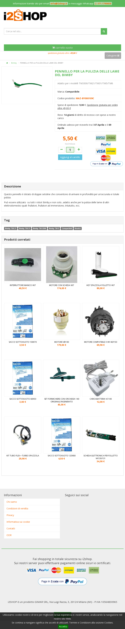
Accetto (63, 626)
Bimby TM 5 (54, 228)
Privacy (10, 515)
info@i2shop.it (58, 3)
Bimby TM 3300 (39, 228)
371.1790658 (104, 3)
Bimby (14, 63)
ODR (9, 535)
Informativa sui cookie (18, 521)
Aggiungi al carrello (70, 157)
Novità (78, 228)
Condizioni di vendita (17, 508)
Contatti (11, 528)
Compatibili (67, 228)
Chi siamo (12, 501)
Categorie (112, 55)
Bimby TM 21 (10, 228)
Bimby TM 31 (24, 228)
